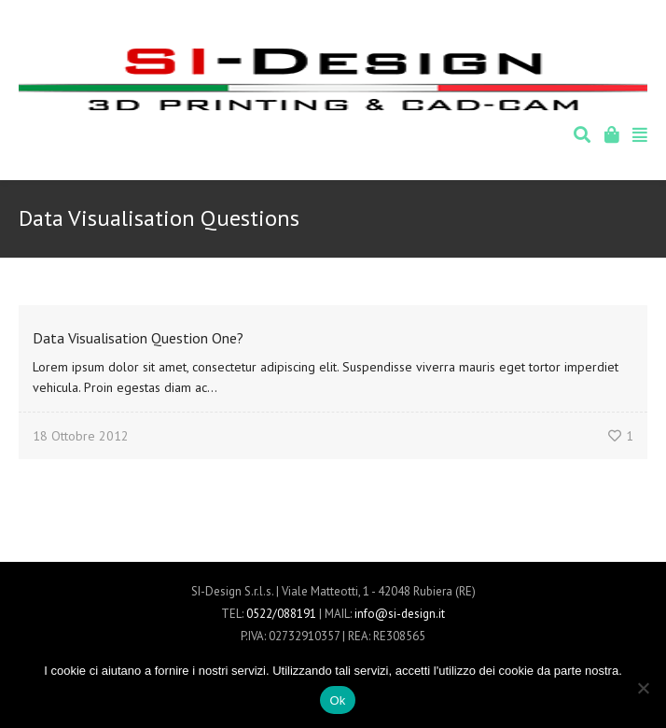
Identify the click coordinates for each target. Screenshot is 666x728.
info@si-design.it (399, 614)
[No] (642, 688)
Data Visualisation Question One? (138, 338)
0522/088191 (281, 614)
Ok (337, 700)
